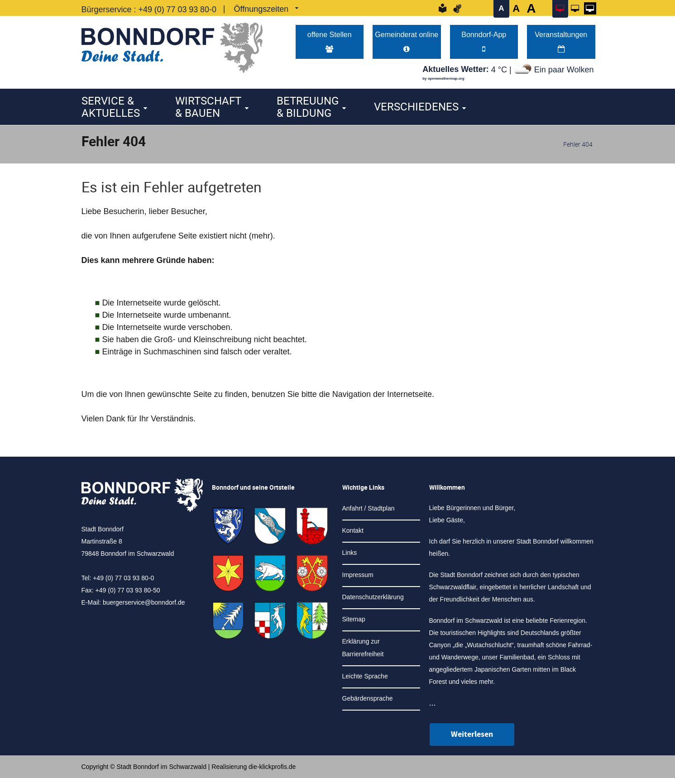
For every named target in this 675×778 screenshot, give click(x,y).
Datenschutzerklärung (373, 597)
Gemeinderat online (407, 41)
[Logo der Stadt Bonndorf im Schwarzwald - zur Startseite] (172, 45)
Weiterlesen (472, 734)
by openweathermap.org (443, 79)
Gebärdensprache (367, 698)
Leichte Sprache (365, 676)
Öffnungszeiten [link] (262, 9)
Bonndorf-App (484, 41)
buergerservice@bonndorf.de (144, 602)
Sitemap (353, 619)
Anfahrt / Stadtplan (368, 508)
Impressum (357, 574)
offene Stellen (329, 41)
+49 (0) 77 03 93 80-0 (178, 9)
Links (349, 552)
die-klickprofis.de (272, 766)
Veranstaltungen (561, 41)
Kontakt (353, 530)
